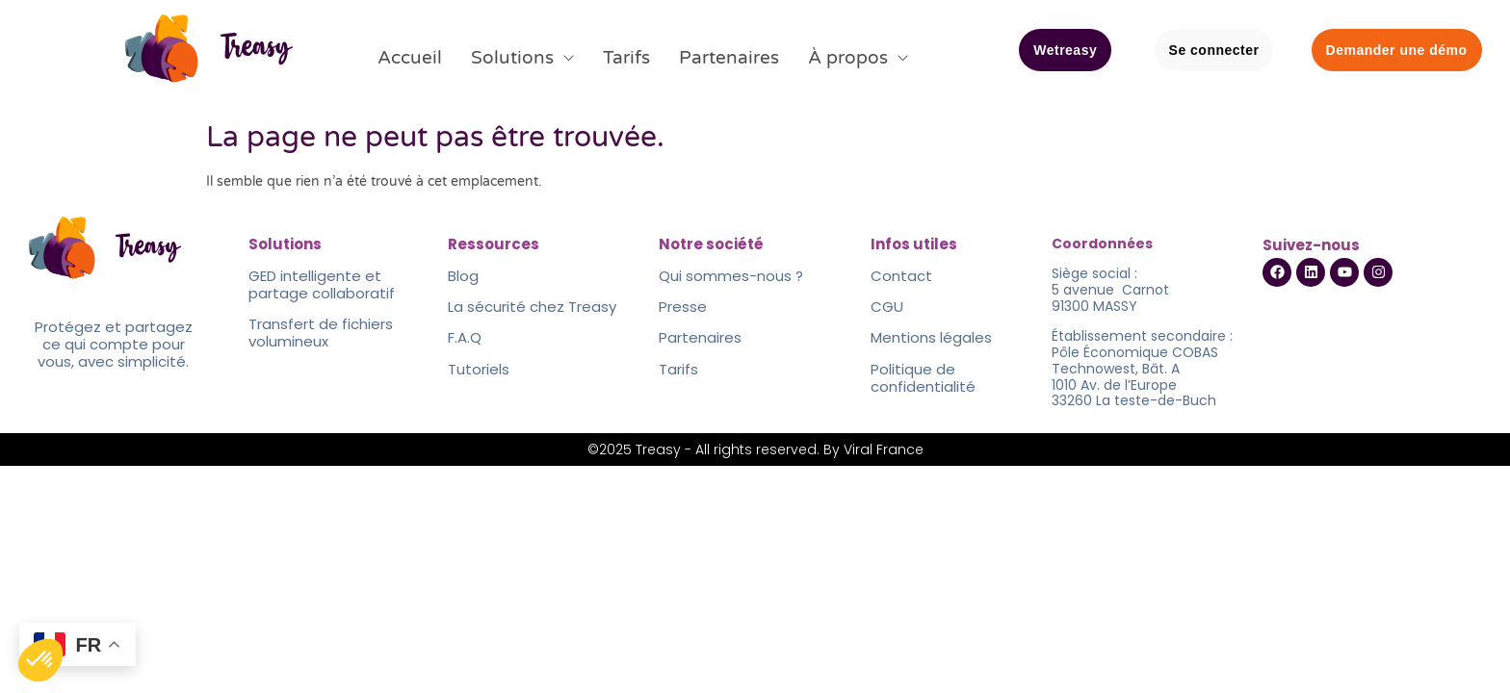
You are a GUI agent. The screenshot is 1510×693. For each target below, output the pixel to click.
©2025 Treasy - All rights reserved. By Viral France (755, 449)
